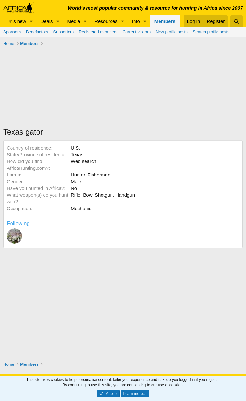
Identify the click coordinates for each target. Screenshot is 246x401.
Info (136, 21)
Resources (106, 21)
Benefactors (37, 31)
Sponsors (12, 31)
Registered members (98, 31)
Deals (46, 21)
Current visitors (137, 31)
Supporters (63, 31)
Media (73, 21)
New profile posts (172, 31)
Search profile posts (211, 31)
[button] (31, 21)
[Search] (236, 21)
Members (165, 21)
